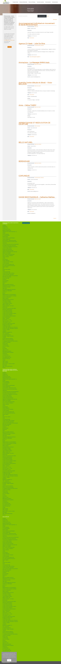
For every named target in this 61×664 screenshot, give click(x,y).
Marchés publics (5, 236)
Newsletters (5, 281)
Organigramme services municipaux (9, 285)
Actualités (4, 225)
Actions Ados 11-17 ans (7, 319)
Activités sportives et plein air (8, 338)
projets (4, 293)
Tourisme (4, 337)
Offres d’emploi (5, 362)
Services (42, 45)
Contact (4, 258)
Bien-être (36, 26)
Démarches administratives (7, 309)
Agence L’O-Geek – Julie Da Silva (32, 44)
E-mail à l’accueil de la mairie (7, 312)
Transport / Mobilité (6, 329)
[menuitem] (15, 2)
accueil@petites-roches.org (9, 40)
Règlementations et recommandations (9, 294)
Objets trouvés (5, 361)
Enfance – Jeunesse (6, 318)
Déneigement (5, 226)
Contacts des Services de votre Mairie (9, 308)
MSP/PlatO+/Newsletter (7, 276)
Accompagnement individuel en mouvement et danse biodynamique (37, 24)
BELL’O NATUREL (26, 142)
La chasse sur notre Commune (8, 261)
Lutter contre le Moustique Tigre (8, 264)
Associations (5, 348)
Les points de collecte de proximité (9, 323)
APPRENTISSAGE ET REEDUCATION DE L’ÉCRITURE (34, 123)
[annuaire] (10, 47)
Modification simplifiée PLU (7, 332)
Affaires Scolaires (6, 298)
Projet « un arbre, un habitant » (8, 255)
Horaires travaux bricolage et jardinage (9, 295)
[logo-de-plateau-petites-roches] (6, 2)
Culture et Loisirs (5, 349)
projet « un (4, 291)
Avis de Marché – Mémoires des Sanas (9, 240)
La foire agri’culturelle (6, 271)
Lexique (4, 359)
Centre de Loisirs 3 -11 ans (7, 320)
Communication (37, 45)
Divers (36, 125)
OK (9, 660)
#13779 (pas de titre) (6, 356)
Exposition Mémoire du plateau (8, 352)
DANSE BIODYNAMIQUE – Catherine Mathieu (37, 197)
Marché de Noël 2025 (6, 358)
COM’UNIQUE (24, 176)
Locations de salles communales (8, 274)
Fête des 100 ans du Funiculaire (8, 339)
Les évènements (5, 354)
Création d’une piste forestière (8, 250)
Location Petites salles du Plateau (8, 273)
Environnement (5, 259)
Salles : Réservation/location (7, 366)
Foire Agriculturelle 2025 (7, 357)
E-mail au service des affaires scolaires (9, 313)
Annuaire (55, 19)
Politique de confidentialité (7, 290)
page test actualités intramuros (8, 284)
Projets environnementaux (7, 249)
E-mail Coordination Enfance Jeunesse (9, 315)
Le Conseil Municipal (6, 235)
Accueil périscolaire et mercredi (8, 299)
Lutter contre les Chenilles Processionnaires (10, 275)
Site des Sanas (5, 343)
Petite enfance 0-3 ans (7, 322)
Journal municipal (5, 280)
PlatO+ (4, 283)
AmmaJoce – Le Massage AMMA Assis (34, 62)
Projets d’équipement (6, 239)
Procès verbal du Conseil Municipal (9, 237)
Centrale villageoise (6, 260)
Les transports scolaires (7, 302)
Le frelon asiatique (6, 263)
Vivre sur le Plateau (6, 346)
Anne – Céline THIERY (27, 105)
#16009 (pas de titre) (6, 229)
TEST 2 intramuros (6, 333)
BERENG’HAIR (24, 161)
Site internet (32, 37)
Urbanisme (4, 330)
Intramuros (4, 279)
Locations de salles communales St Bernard (10, 328)
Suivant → (55, 218)
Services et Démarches (7, 296)
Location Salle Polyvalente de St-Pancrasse (10, 327)
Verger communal (6, 256)
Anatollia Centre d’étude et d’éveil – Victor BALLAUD (35, 83)
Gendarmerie (5, 353)
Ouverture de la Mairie (6, 286)
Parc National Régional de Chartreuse (9, 289)
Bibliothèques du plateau (7, 351)
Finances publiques (6, 234)
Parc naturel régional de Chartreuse (9, 265)
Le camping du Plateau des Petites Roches (10, 341)
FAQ (3, 268)
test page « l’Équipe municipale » (8, 335)
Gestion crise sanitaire (6, 269)
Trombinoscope (5, 344)
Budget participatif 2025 (7, 230)
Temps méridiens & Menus (7, 303)
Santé (39, 85)
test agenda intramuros (7, 334)
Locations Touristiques (7, 342)
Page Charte (5, 288)
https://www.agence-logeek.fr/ (35, 56)
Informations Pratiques (7, 300)
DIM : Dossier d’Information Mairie (9, 254)
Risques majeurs (5, 266)
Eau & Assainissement (6, 317)
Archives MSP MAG (6, 278)
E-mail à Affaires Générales (7, 310)
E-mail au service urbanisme (7, 314)
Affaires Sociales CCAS (6, 304)
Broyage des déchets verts (7, 324)
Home (4, 270)
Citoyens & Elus (5, 227)
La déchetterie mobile (6, 325)
